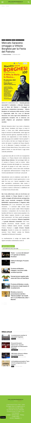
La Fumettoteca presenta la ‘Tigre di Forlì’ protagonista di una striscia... (20, 363)
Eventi (7, 6)
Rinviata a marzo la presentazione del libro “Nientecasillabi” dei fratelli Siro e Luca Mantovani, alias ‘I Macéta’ (20, 295)
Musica (13, 40)
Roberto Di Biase (7, 54)
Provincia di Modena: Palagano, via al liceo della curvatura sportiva (19, 270)
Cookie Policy (15, 416)
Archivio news (15, 415)
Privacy (22, 415)
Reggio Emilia (14, 349)
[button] (28, 2)
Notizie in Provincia (20, 40)
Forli (13, 366)
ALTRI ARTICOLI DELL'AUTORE (10, 248)
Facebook (17, 418)
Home (3, 6)
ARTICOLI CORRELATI (8, 246)
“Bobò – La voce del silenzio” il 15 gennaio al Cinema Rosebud (20, 254)
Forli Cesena (8, 40)
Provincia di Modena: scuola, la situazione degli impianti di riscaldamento (20, 286)
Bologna (13, 338)
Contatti (8, 415)
